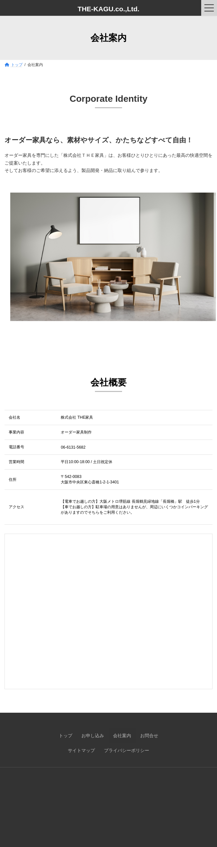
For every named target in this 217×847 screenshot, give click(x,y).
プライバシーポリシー (126, 750)
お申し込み (92, 735)
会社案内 (122, 735)
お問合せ (149, 735)
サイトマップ (81, 750)
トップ (65, 735)
